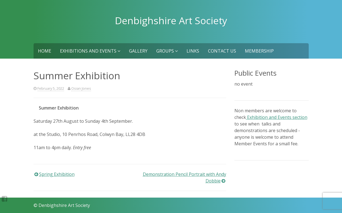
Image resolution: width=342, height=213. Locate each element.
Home (44, 51)
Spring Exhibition (57, 174)
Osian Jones (81, 88)
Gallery (138, 51)
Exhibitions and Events (90, 51)
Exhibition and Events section (276, 117)
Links (193, 51)
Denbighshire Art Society (171, 20)
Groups (167, 51)
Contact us (222, 51)
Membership (259, 51)
